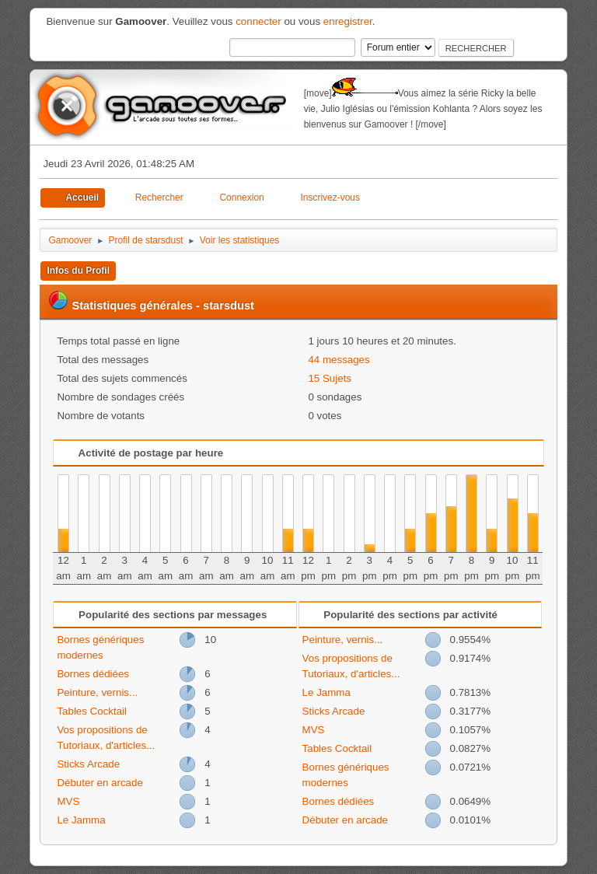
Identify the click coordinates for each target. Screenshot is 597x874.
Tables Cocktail (92, 711)
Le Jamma (81, 820)
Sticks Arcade (88, 764)
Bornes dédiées (93, 674)
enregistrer (347, 21)
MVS (68, 801)
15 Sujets (329, 378)
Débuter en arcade (99, 782)
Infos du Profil (78, 270)
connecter (258, 21)
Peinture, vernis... (97, 692)
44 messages (338, 359)
